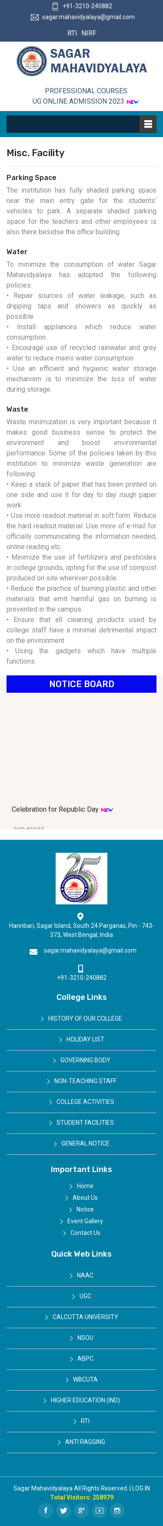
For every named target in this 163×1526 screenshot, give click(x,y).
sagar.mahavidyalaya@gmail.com (83, 16)
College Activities (85, 1101)
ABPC (85, 1358)
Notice (85, 1209)
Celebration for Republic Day (62, 815)
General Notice (85, 1143)
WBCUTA (85, 1379)
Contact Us (85, 1232)
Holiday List (85, 1039)
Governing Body (85, 1060)
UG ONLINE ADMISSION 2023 (86, 101)
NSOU (85, 1337)
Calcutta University (85, 1316)
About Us (85, 1197)
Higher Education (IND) (85, 1400)
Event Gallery (85, 1221)
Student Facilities (85, 1122)
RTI (72, 33)
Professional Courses (86, 91)
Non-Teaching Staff (85, 1080)
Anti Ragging (85, 1441)
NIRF (87, 33)
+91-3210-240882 (81, 6)
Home (85, 1185)
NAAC (85, 1275)
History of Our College (85, 1018)
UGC (85, 1296)
